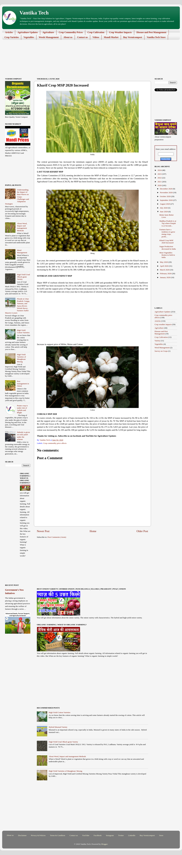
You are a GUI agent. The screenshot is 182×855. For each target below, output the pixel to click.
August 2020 (165, 204)
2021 (160, 182)
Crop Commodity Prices (71, 32)
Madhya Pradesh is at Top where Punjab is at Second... (167, 223)
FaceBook (98, 835)
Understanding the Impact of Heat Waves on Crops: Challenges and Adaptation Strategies (17, 197)
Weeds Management (49, 37)
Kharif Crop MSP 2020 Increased (166, 241)
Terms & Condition (57, 835)
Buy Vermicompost (132, 37)
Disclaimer (22, 835)
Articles (9, 32)
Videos (95, 37)
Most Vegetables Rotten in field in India (167, 255)
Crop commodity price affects (54, 443)
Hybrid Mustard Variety (58, 727)
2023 (160, 174)
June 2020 (164, 211)
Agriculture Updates (27, 32)
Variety (157, 341)
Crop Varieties (11, 37)
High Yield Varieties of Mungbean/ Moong (65, 771)
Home (93, 531)
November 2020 (166, 192)
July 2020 (164, 208)
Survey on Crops (161, 351)
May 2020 (164, 262)
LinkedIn (131, 835)
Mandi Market (111, 37)
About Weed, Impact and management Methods (67, 756)
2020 (160, 185)
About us (67, 37)
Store (161, 835)
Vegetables (29, 37)
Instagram (110, 835)
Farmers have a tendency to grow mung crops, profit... (167, 233)
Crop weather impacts (163, 324)
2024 (160, 170)
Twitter (121, 835)
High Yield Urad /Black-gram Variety (63, 742)
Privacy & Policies (38, 835)
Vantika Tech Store (156, 37)
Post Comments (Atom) (57, 537)
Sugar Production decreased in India (167, 247)
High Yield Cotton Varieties (59, 712)
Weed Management (22, 251)
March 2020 (165, 270)
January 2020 (165, 277)
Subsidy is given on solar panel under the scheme (23, 435)
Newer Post (43, 531)
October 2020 (165, 196)
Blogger (104, 844)
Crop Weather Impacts (120, 32)
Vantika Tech (34, 13)
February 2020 (166, 273)
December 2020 (166, 189)
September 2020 (166, 200)
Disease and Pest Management (151, 32)
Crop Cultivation (96, 32)
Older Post (142, 531)
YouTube (85, 835)
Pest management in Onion (23, 383)
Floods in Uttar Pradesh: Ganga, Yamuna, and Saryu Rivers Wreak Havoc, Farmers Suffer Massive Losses (17, 306)
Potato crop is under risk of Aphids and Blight (22, 409)
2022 (160, 178)
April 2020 (164, 266)
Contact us (82, 37)
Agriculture (48, 32)
